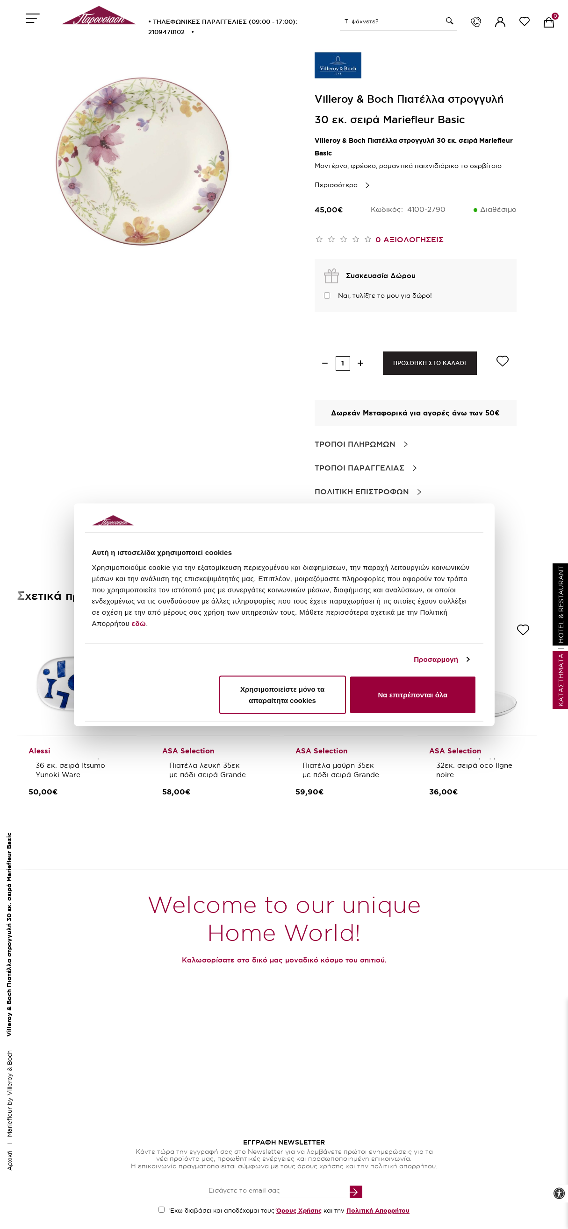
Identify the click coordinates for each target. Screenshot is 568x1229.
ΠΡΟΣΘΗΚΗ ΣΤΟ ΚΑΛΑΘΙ (429, 363)
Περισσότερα (336, 185)
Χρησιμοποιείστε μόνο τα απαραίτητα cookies (282, 694)
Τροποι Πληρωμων (355, 444)
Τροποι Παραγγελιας (359, 468)
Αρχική (9, 1161)
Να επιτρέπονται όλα (413, 694)
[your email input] (276, 1191)
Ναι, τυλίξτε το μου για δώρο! (385, 295)
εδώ (139, 623)
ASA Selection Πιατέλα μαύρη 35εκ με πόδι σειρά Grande (340, 765)
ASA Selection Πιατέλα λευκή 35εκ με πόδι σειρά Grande (207, 765)
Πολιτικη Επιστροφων (362, 491)
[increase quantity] (360, 363)
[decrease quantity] (325, 363)
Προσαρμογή (436, 659)
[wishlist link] (524, 23)
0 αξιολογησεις (409, 239)
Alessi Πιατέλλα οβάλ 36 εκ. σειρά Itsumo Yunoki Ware (74, 765)
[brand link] (338, 65)
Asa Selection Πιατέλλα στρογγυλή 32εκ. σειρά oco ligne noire (475, 761)
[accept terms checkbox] (161, 1210)
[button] (448, 21)
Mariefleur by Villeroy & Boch (9, 1093)
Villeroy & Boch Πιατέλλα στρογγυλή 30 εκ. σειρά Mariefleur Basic (9, 935)
